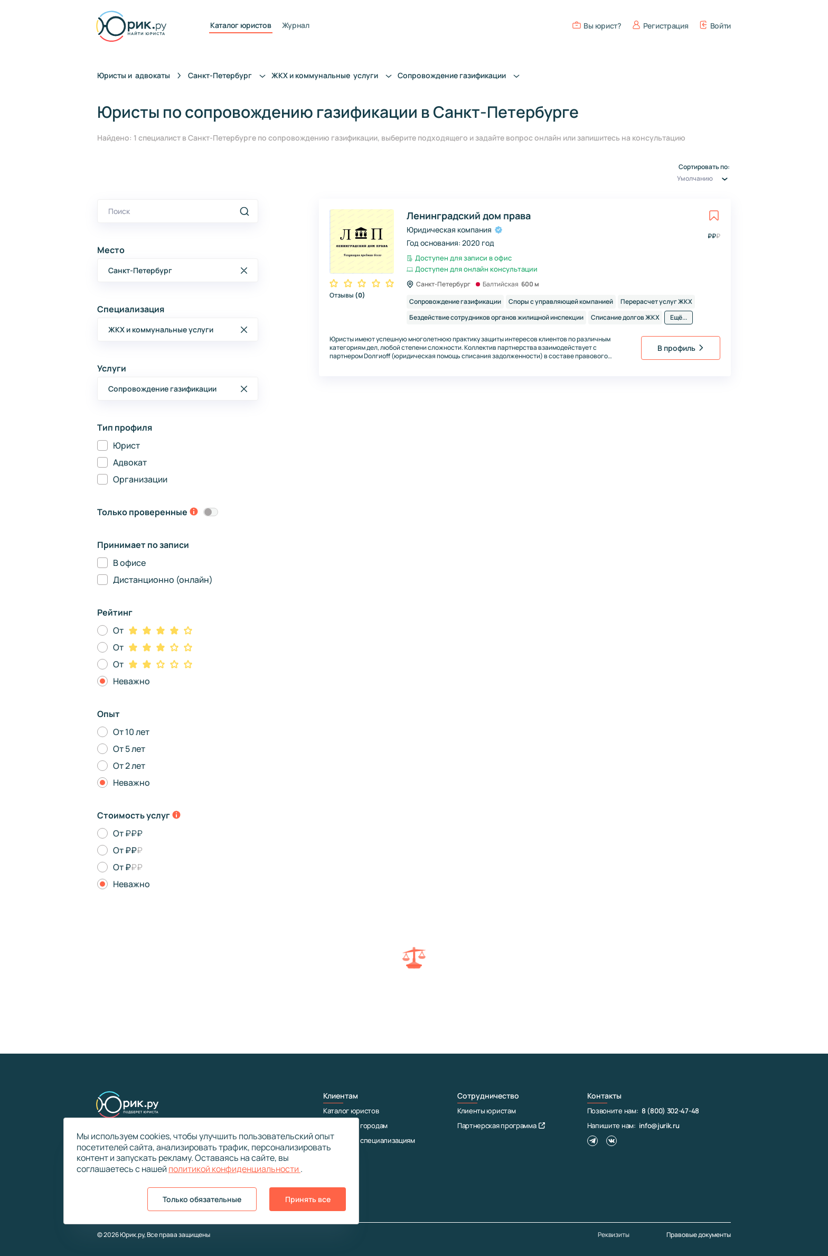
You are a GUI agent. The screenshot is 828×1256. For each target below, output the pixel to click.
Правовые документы (698, 1234)
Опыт (108, 714)
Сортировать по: (704, 174)
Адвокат (130, 462)
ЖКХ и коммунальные (334, 75)
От (118, 630)
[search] (244, 211)
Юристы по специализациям (369, 1140)
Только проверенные (142, 512)
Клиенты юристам (486, 1110)
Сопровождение (461, 75)
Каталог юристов (240, 25)
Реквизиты (613, 1235)
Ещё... (678, 317)
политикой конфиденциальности (234, 1169)
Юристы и (133, 75)
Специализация (130, 309)
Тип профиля (124, 427)
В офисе (129, 563)
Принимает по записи (143, 545)
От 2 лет (129, 765)
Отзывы (347, 295)
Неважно (131, 681)
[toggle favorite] (714, 215)
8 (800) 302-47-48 (670, 1110)
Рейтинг (115, 612)
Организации (140, 479)
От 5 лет (129, 749)
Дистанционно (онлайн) (163, 579)
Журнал (295, 25)
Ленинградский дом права (469, 215)
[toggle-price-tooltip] (176, 816)
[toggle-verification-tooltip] (194, 512)
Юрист (126, 445)
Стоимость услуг (133, 815)
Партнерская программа (501, 1125)
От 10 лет (131, 732)
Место (111, 250)
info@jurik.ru (659, 1125)
